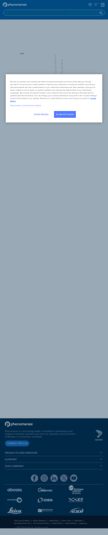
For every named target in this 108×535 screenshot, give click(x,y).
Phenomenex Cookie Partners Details (25, 106)
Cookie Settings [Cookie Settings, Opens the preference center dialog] (41, 114)
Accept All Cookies (65, 114)
